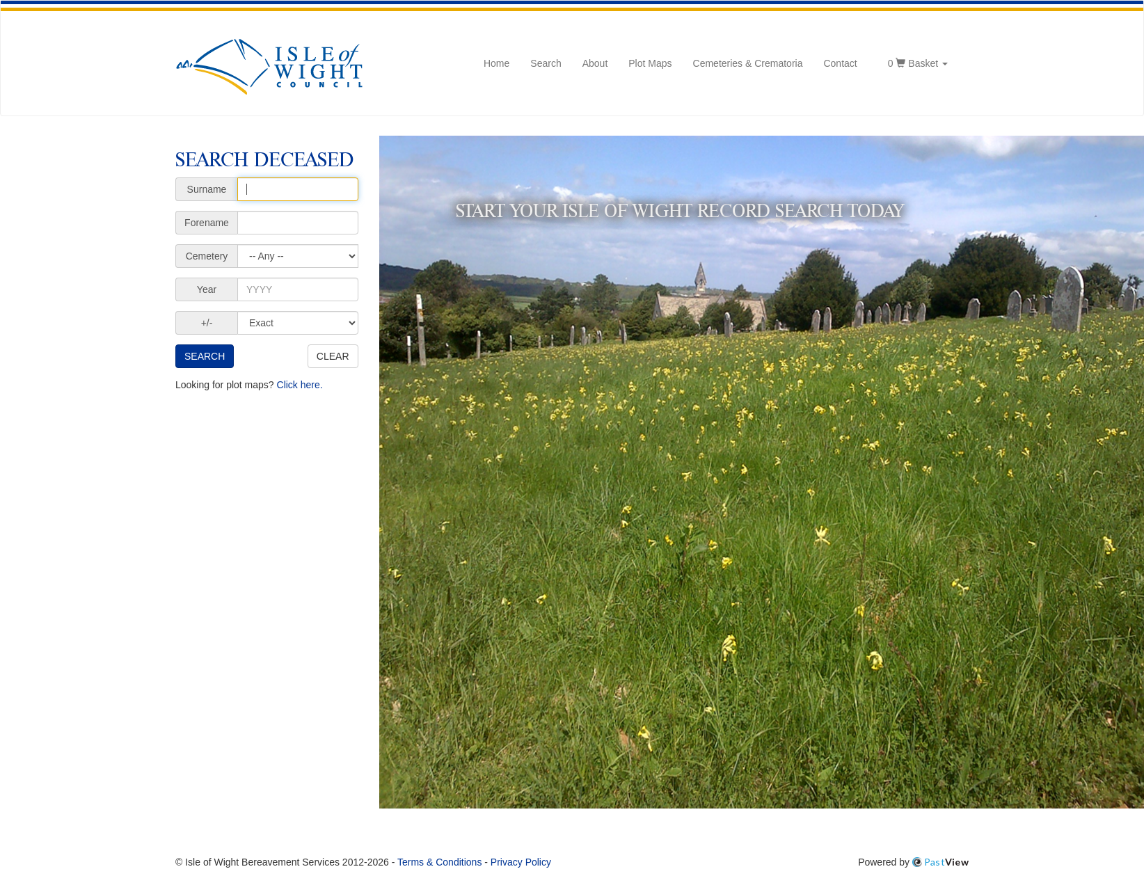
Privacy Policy (521, 862)
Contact (840, 63)
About (595, 63)
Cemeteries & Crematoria (748, 63)
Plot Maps (650, 63)
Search (545, 63)
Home (496, 63)
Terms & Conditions (439, 862)
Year (206, 289)
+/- (207, 322)
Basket (918, 62)
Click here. (300, 384)
